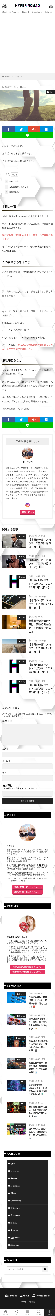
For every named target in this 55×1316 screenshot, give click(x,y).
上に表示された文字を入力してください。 (20, 788)
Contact (11, 1294)
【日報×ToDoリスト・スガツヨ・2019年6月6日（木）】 (40, 667)
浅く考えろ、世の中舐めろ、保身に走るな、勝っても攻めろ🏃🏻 (38, 1132)
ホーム (5, 1312)
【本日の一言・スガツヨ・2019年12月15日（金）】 (41, 603)
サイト (5, 772)
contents (37, 12)
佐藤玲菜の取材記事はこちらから (26, 971)
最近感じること (14, 192)
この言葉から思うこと (16, 187)
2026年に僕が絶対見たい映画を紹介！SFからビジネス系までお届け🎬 (38, 1045)
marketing (16, 1200)
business (15, 1214)
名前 (5, 748)
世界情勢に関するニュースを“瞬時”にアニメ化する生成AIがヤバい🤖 (38, 1110)
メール (6, 760)
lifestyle (15, 1207)
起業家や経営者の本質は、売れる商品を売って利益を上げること (40, 625)
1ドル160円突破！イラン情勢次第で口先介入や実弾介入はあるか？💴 (38, 1023)
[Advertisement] (27, 43)
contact (15, 1244)
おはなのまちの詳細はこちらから (26, 966)
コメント (7, 720)
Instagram (38, 1312)
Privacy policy (41, 1294)
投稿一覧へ (27, 511)
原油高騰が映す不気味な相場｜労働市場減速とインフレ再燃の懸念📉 (38, 1067)
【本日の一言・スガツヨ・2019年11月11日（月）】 (41, 647)
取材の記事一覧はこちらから (26, 891)
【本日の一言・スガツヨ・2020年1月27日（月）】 (40, 542)
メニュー (27, 1312)
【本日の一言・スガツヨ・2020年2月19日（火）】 (40, 563)
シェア (16, 1312)
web (48, 12)
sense (14, 1229)
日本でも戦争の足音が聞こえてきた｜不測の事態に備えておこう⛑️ (38, 1001)
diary (17, 76)
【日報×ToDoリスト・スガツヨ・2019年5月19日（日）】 (40, 583)
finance (14, 12)
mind (25, 12)
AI (24, 1081)
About (24, 1294)
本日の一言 (12, 181)
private (15, 1237)
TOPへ (49, 1312)
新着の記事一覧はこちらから (26, 886)
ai (4, 12)
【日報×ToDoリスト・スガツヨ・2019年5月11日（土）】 (40, 688)
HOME (8, 76)
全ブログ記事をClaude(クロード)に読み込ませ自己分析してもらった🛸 (38, 1089)
